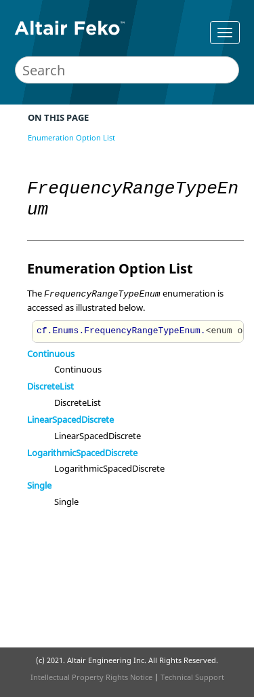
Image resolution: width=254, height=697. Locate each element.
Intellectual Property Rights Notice (91, 677)
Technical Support (192, 677)
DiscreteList (50, 386)
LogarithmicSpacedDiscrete (82, 453)
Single (39, 485)
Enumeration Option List (71, 137)
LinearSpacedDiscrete (70, 419)
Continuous (51, 353)
